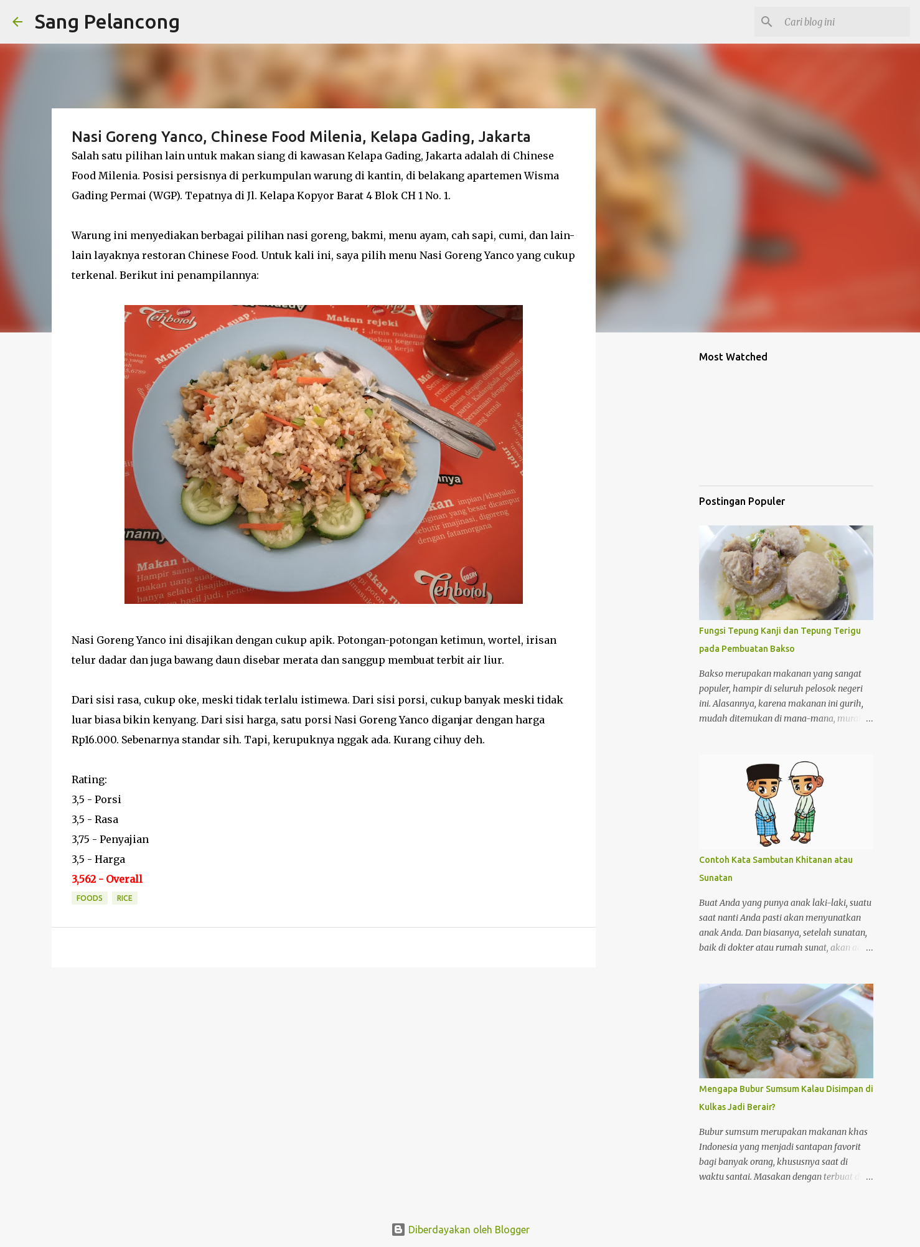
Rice (125, 898)
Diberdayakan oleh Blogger (460, 1229)
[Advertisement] (659, 538)
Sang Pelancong (107, 21)
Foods (90, 898)
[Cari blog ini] (844, 22)
